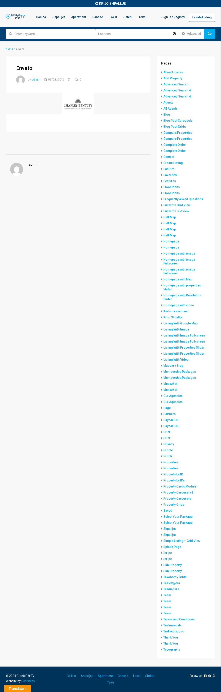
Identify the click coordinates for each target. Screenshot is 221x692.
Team (167, 595)
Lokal (113, 17)
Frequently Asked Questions (183, 199)
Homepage (171, 241)
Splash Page (172, 547)
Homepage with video (178, 305)
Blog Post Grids (174, 126)
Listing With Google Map (180, 323)
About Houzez (173, 72)
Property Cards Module (179, 486)
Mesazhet (170, 383)
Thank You (170, 637)
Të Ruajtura (171, 589)
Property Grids (173, 504)
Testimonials (172, 625)
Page (167, 408)
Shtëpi (127, 17)
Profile (168, 450)
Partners (169, 414)
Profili (167, 456)
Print (166, 432)
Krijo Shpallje (172, 317)
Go (210, 33)
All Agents (170, 108)
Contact (168, 157)
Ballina (41, 17)
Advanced (191, 34)
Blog (166, 114)
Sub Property (172, 565)
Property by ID (173, 474)
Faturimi (169, 169)
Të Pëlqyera (171, 583)
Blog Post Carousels (178, 120)
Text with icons (173, 631)
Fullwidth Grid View (176, 205)
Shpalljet (58, 17)
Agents (168, 102)
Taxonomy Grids (175, 577)
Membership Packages (179, 371)
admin (36, 79)
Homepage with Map (177, 279)
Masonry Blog (173, 365)
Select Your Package (178, 516)
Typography (171, 649)
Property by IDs (174, 480)
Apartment (78, 17)
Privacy (168, 444)
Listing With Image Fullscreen (184, 335)
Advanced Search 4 (177, 90)
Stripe (167, 553)
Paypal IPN (170, 420)
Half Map (169, 217)
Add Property (172, 78)
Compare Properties (177, 132)
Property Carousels (177, 498)
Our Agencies (173, 396)
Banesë (97, 17)
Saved (167, 510)
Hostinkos (28, 681)
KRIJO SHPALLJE (112, 4)
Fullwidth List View (176, 211)
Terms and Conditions (179, 619)
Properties (170, 462)
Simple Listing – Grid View (181, 541)
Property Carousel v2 (178, 492)
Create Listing (202, 17)
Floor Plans (171, 187)
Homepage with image (179, 253)
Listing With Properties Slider (184, 347)
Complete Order (174, 144)
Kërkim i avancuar (176, 311)
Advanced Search (175, 84)
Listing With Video (176, 359)
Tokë (142, 17)
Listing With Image (176, 329)
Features (169, 181)
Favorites (170, 175)
